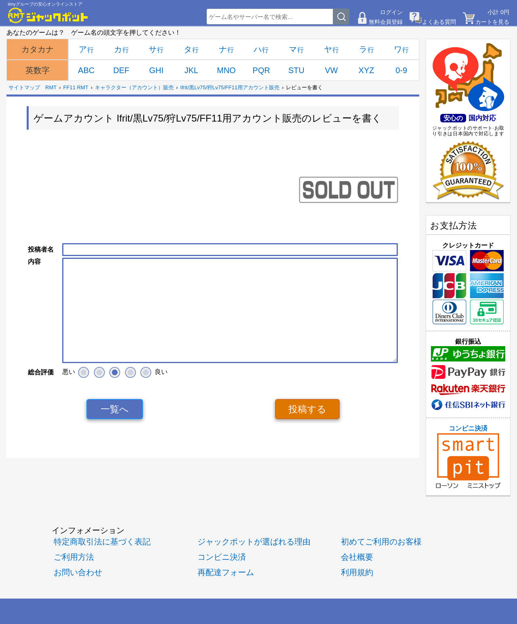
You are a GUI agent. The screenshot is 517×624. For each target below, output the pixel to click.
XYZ (366, 70)
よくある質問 (439, 22)
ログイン (391, 12)
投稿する (307, 409)
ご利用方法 (74, 556)
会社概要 (357, 556)
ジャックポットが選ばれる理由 (254, 541)
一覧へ (115, 409)
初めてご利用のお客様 (381, 541)
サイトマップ (24, 87)
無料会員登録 (386, 22)
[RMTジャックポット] (48, 15)
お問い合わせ (78, 572)
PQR (261, 70)
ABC (86, 70)
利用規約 (357, 572)
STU (296, 70)
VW (331, 70)
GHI (156, 70)
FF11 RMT (75, 87)
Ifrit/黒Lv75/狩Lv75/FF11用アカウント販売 (230, 87)
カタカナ (37, 49)
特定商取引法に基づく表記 (102, 541)
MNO (226, 70)
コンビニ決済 (468, 457)
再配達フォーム (226, 572)
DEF (121, 70)
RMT (51, 87)
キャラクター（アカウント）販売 (134, 87)
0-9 (401, 70)
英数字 (37, 70)
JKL (191, 70)
